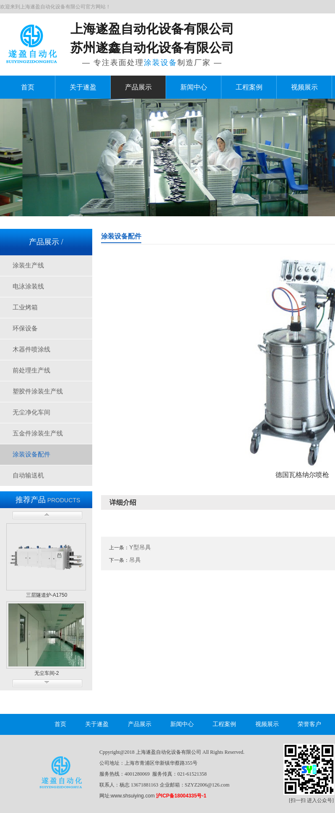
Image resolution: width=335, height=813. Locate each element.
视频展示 (304, 87)
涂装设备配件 (31, 454)
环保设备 (25, 328)
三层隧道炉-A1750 (47, 595)
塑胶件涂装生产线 (38, 391)
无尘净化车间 (31, 412)
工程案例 (249, 87)
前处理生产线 (31, 370)
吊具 (135, 559)
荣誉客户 (309, 724)
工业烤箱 (25, 307)
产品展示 (138, 87)
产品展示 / (46, 242)
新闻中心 (193, 87)
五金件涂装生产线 (38, 433)
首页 (27, 87)
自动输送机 (28, 475)
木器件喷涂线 (31, 349)
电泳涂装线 (28, 286)
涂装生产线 (28, 265)
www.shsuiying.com (133, 796)
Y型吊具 (140, 547)
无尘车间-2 (46, 673)
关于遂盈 (83, 87)
